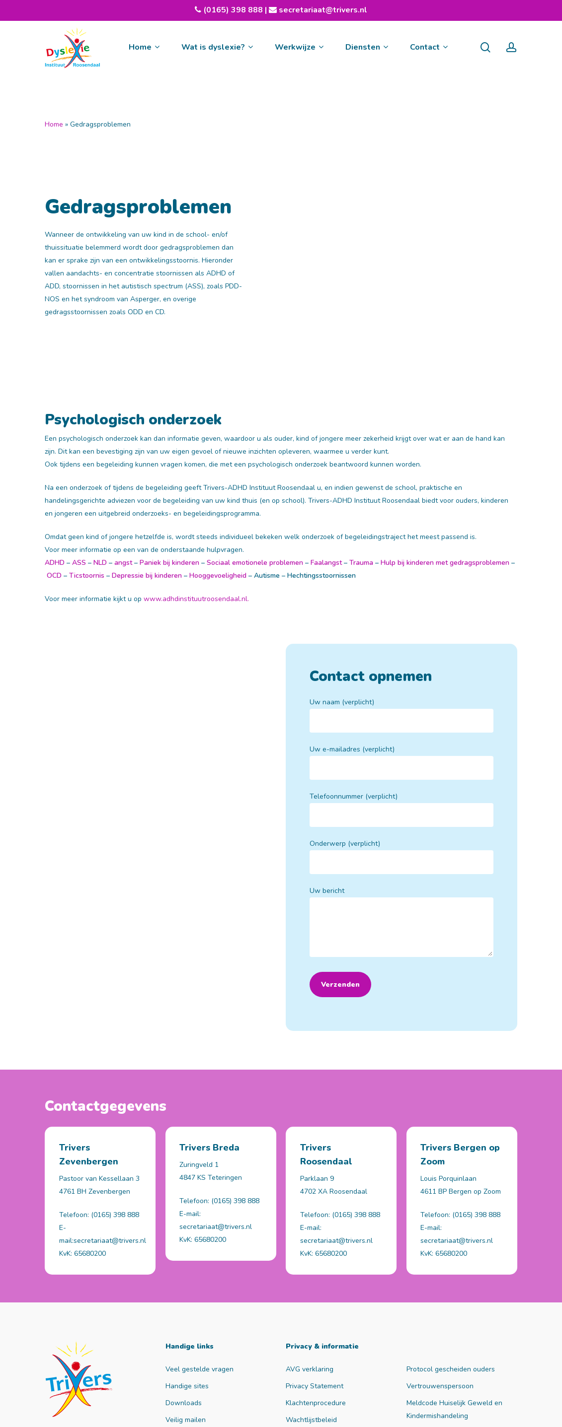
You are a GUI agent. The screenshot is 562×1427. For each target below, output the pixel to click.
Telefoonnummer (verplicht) (402, 701)
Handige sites (187, 1297)
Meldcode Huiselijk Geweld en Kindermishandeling (454, 1321)
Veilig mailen (185, 1331)
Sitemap (282, 1411)
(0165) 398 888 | (240, 9)
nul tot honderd (233, 1411)
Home (54, 124)
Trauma (361, 454)
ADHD (55, 454)
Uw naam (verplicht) (402, 606)
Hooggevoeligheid (217, 467)
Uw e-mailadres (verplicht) (402, 654)
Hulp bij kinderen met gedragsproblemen (445, 454)
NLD (100, 454)
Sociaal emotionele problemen (254, 454)
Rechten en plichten (438, 1344)
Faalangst (325, 454)
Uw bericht (402, 815)
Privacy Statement (314, 1297)
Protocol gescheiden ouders (450, 1281)
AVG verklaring (309, 1281)
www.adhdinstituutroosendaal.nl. (196, 490)
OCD (54, 467)
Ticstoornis (86, 467)
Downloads (183, 1314)
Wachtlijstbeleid (311, 1331)
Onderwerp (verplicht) (402, 748)
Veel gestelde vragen (199, 1281)
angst (123, 454)
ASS (78, 454)
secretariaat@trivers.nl (322, 9)
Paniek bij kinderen (169, 454)
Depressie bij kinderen (147, 467)
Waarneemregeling (316, 1348)
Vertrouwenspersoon (440, 1297)
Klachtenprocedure (316, 1314)
